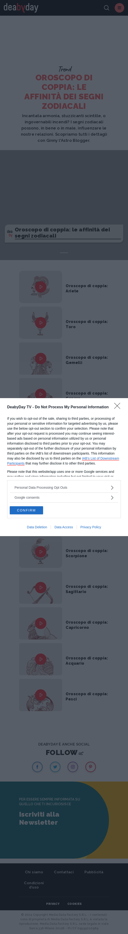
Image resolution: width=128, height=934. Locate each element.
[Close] (118, 407)
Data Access (63, 527)
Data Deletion (37, 527)
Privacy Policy (90, 527)
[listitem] (64, 487)
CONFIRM (26, 510)
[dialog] (64, 467)
